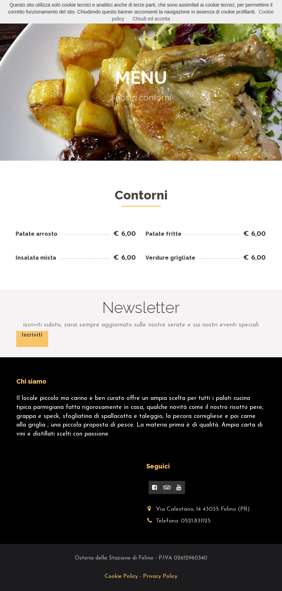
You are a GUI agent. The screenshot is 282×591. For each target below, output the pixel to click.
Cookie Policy (122, 576)
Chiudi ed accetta (151, 18)
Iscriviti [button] (32, 335)
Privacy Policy (160, 576)
